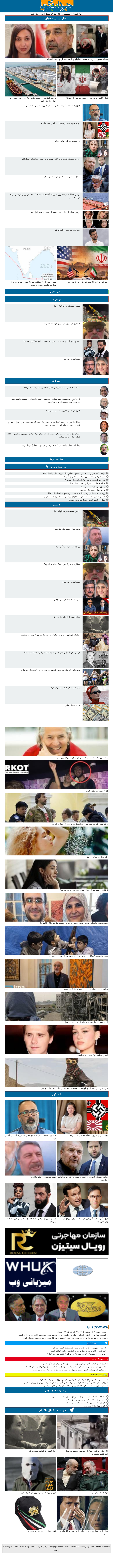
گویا (32, 14)
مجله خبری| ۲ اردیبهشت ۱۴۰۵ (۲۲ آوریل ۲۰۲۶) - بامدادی (81, 1332)
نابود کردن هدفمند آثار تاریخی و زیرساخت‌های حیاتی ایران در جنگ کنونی (74, 1364)
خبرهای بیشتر (56, 292)
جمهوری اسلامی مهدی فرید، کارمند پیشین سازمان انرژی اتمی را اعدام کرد (73, 1379)
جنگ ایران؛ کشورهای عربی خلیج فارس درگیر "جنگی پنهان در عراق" (76, 1354)
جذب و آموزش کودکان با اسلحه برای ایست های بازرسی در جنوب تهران (76, 956)
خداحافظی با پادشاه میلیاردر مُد (66, 617)
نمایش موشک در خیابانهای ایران (66, 306)
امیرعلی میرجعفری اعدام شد (67, 230)
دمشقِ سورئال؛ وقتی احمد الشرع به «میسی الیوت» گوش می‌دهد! (51, 341)
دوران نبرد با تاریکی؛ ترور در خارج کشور (38, 1492)
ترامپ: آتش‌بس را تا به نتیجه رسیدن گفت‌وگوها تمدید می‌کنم (79, 1348)
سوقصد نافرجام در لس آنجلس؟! (66, 599)
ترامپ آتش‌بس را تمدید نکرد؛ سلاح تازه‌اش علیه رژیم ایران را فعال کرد (74, 473)
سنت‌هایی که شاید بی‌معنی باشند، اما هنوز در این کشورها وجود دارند (50, 670)
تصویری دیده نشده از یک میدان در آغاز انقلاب (85, 1400)
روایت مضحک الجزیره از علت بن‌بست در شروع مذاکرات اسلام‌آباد (51, 159)
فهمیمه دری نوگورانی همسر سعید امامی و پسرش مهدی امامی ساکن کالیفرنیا (74, 923)
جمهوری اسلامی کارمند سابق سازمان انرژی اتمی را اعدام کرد (53, 105)
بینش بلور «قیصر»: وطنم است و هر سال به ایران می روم (82, 758)
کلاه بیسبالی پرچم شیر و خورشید (41, 1531)
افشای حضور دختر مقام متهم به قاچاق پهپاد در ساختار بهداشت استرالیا (74, 496)
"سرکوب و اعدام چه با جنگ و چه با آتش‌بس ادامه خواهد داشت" (78, 1351)
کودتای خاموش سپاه (99, 1492)
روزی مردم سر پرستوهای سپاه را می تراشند (60, 123)
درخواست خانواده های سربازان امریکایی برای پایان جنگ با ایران (80, 824)
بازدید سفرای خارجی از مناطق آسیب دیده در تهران (86, 1022)
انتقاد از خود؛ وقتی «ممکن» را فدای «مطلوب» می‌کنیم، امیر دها (52, 387)
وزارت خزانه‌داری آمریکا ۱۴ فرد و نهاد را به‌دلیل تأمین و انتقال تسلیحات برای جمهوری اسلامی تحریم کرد (60, 1382)
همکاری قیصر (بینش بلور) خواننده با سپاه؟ (62, 323)
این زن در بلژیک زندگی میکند (67, 141)
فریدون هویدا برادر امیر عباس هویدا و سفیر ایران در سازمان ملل (51, 652)
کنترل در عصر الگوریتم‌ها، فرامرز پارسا (63, 410)
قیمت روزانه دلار (73, 705)
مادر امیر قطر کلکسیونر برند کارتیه (65, 688)
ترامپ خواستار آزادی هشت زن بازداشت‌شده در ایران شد (55, 212)
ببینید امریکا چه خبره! (71, 359)
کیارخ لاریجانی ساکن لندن (97, 791)
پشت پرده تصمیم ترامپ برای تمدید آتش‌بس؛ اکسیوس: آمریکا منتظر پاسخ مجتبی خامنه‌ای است (64, 1338)
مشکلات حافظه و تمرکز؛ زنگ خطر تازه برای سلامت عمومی (78, 1396)
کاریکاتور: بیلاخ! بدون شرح (94, 1406)
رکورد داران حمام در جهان (97, 857)
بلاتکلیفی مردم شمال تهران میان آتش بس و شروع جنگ (83, 890)
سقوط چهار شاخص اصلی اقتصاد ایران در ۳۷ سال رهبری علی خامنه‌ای (75, 1385)
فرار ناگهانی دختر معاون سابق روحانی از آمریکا (87, 98)
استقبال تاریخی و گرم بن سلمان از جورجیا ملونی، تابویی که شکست (50, 635)
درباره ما (40, 14)
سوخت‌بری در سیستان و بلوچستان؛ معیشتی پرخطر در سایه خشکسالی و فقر (74, 1088)
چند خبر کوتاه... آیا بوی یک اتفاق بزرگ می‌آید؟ (88, 282)
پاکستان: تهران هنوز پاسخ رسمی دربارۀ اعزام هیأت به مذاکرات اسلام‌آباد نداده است (69, 1370)
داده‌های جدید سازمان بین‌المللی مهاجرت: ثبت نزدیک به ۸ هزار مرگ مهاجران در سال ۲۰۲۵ (66, 1367)
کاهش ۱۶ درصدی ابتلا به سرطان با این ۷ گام (85, 1403)
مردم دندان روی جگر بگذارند (92, 490)
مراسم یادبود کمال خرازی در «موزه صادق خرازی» (86, 989)
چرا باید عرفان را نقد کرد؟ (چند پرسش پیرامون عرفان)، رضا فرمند (51, 445)
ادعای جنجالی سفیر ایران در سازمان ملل (62, 176)
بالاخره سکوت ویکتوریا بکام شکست (92, 1055)
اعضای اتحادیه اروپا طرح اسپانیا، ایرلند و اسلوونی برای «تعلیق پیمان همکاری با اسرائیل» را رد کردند (62, 1335)
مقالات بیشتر (56, 459)
